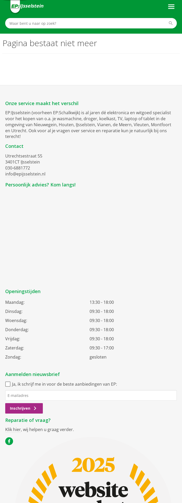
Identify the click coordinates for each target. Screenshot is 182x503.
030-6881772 (17, 168)
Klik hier (13, 429)
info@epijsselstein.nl (25, 174)
